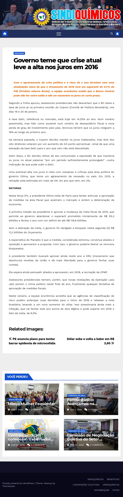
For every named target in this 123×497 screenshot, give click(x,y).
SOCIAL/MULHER (15, 399)
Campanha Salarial (77, 395)
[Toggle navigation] (58, 33)
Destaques (19, 53)
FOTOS (115, 490)
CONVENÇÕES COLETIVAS (86, 485)
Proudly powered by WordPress (18, 483)
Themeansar (8, 486)
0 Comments (36, 410)
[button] (111, 33)
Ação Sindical (15, 431)
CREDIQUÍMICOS (111, 485)
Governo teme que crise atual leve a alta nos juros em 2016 (57, 64)
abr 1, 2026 (17, 410)
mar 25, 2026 (18, 445)
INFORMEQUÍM (101, 490)
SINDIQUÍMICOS (96, 479)
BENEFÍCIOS (113, 479)
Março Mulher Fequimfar (31, 403)
